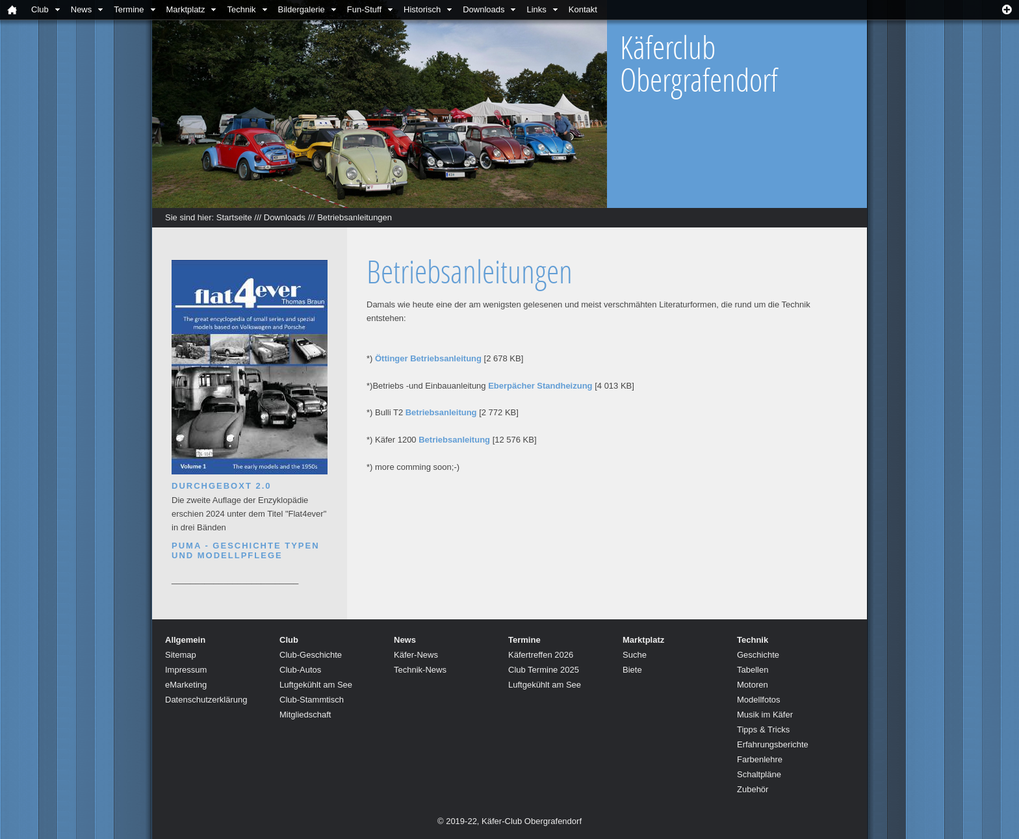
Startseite (234, 217)
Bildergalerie (301, 9)
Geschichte (758, 655)
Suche (635, 655)
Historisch (422, 9)
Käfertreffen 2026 (540, 655)
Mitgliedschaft (305, 714)
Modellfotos (758, 699)
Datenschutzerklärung (206, 699)
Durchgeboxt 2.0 (222, 486)
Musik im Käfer (765, 714)
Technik (241, 9)
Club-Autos (300, 670)
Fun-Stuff (364, 9)
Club (40, 9)
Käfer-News (416, 655)
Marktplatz (185, 9)
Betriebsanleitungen (354, 217)
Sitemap (180, 655)
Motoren (752, 685)
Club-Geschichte (310, 655)
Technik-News (420, 670)
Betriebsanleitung (441, 412)
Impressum (186, 670)
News (81, 9)
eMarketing (186, 685)
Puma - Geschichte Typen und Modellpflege (246, 550)
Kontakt (583, 9)
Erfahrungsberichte (772, 744)
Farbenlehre (759, 759)
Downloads (483, 9)
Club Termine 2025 (543, 670)
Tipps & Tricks (763, 729)
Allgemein (185, 640)
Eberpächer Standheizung (540, 386)
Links (536, 9)
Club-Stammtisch (311, 699)
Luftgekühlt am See (315, 685)
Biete (632, 670)
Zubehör (752, 789)
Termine (129, 9)
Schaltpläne (759, 774)
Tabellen (752, 670)
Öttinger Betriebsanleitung (428, 358)
